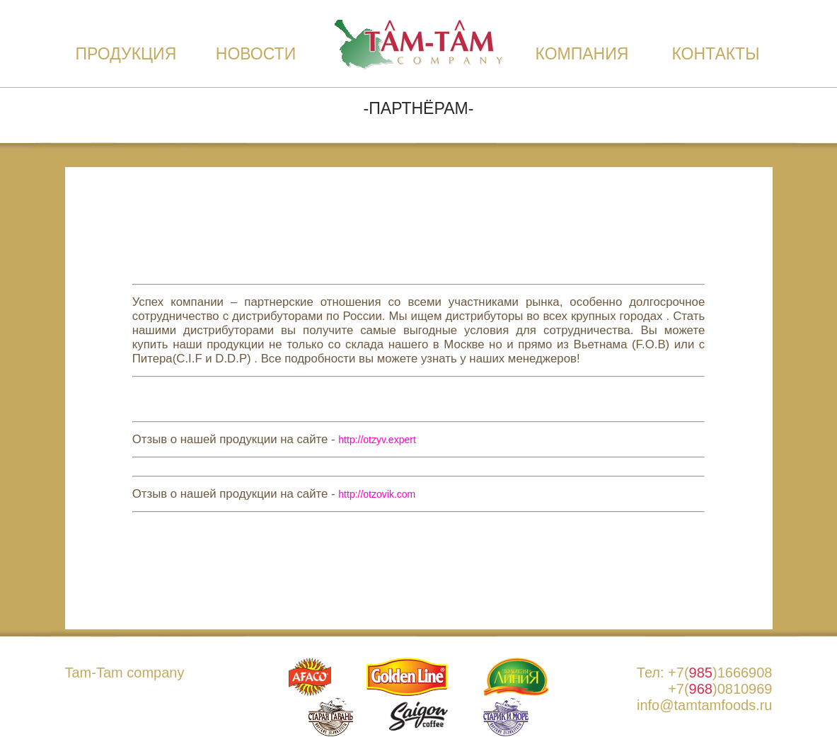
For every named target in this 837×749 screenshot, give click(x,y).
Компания (582, 54)
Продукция (126, 54)
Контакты (715, 54)
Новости (256, 54)
